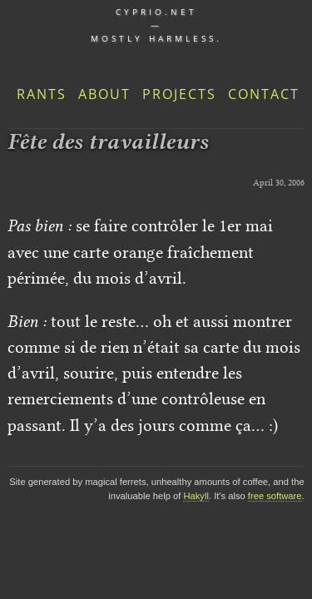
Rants (42, 94)
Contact (264, 94)
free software (275, 496)
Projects (179, 94)
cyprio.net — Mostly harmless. (156, 25)
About (104, 94)
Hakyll (195, 496)
